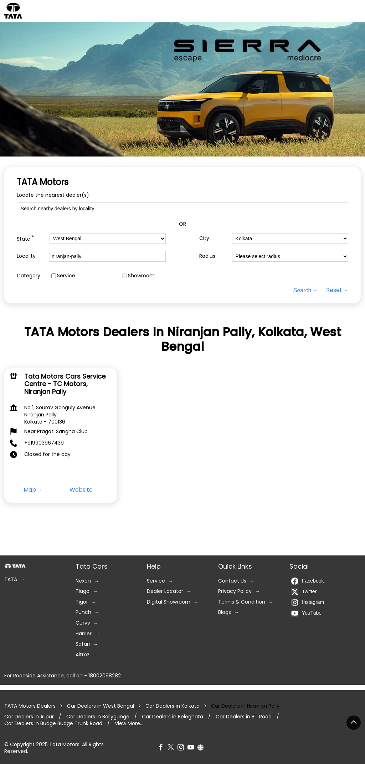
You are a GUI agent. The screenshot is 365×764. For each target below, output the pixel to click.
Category (28, 275)
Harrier (84, 633)
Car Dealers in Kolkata (172, 705)
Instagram (307, 602)
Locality (26, 256)
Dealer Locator (165, 591)
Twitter (304, 591)
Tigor (82, 602)
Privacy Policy (235, 591)
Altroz (82, 654)
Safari (83, 644)
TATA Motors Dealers (30, 705)
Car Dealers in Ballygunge (97, 716)
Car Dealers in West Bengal (100, 705)
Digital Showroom (168, 602)
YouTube (306, 613)
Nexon (83, 581)
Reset (334, 290)
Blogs (224, 612)
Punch (83, 612)
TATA (10, 579)
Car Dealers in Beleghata (172, 716)
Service (66, 275)
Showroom (141, 275)
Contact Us (232, 581)
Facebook (307, 581)
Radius (207, 256)
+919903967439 (44, 442)
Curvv (83, 623)
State (25, 238)
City (204, 238)
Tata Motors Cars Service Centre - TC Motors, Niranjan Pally (65, 383)
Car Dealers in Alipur (29, 716)
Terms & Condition (241, 602)
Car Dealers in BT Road (244, 716)
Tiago (82, 591)
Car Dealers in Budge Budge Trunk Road (53, 723)
